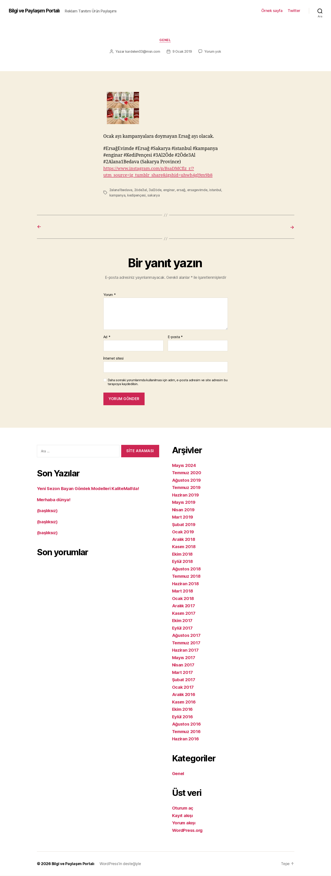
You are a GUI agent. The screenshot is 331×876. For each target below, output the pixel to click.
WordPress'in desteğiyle (121, 864)
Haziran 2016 (186, 739)
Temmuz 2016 (187, 731)
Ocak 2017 (183, 687)
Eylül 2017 (183, 628)
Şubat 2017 (184, 679)
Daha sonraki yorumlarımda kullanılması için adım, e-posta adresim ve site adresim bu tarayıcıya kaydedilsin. (168, 382)
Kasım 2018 (184, 546)
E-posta (175, 337)
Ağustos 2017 (187, 635)
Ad (106, 337)
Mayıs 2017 (184, 657)
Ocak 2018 (183, 598)
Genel (165, 40)
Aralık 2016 (184, 694)
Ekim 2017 (183, 620)
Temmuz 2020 (187, 473)
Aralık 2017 (184, 606)
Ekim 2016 (183, 709)
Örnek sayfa (272, 10)
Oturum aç (183, 808)
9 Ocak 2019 (182, 52)
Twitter (294, 10)
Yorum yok (213, 52)
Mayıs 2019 (184, 502)
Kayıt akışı (183, 815)
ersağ (182, 190)
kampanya (117, 195)
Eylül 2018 (183, 561)
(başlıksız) (48, 510)
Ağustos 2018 (187, 569)
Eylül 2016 (183, 716)
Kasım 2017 (184, 613)
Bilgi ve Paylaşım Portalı (36, 10)
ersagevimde (199, 190)
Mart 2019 (183, 517)
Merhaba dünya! (54, 499)
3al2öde (156, 190)
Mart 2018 (183, 591)
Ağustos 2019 (187, 480)
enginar (170, 190)
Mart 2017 (183, 672)
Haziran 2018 (186, 583)
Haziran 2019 (186, 495)
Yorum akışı (184, 823)
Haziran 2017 (186, 650)
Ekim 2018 (183, 554)
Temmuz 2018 (187, 576)
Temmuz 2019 (187, 487)
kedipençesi (137, 195)
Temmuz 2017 (187, 642)
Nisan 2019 (184, 509)
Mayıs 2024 (184, 465)
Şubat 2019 (184, 524)
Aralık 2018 (184, 539)
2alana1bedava (121, 190)
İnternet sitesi (113, 358)
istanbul (218, 190)
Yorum (109, 295)
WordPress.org (188, 830)
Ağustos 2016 (187, 724)
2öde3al (141, 190)
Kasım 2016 (184, 702)
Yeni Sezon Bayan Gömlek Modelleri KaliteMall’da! (90, 488)
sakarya (155, 195)
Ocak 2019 (183, 532)
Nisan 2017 (184, 665)
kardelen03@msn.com (142, 52)
